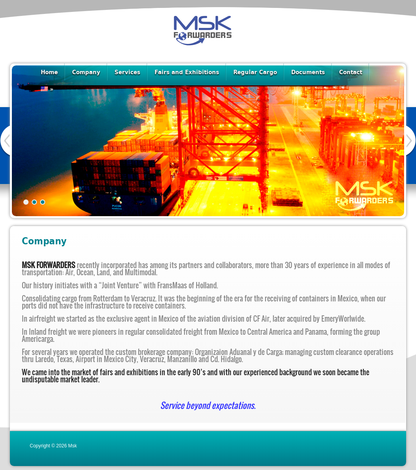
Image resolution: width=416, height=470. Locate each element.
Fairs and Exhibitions (187, 72)
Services (127, 72)
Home (49, 72)
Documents (308, 72)
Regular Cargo (255, 72)
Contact (350, 72)
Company (86, 72)
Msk (72, 446)
